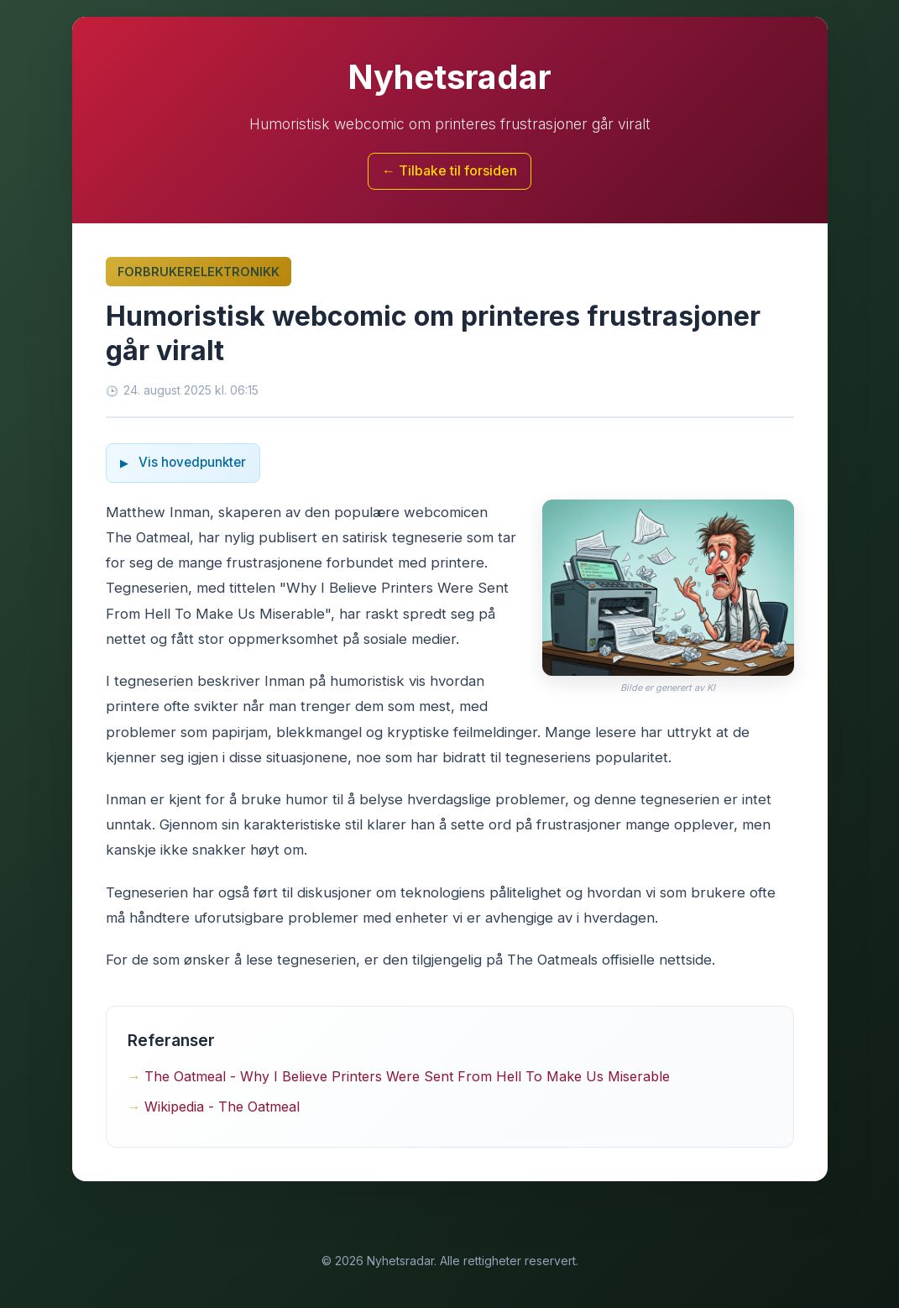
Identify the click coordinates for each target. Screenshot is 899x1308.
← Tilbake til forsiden (449, 170)
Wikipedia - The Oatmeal (222, 1106)
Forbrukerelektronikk (199, 271)
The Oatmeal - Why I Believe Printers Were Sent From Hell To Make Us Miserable (407, 1076)
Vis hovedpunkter (190, 462)
